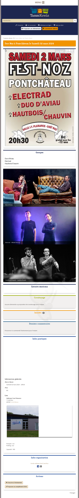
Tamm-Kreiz (8, 38)
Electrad (8, 161)
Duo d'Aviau (9, 158)
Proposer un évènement (31, 29)
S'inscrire (19, 25)
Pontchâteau (22, 43)
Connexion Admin (50, 29)
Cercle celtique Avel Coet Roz (39, 463)
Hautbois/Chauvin (12, 163)
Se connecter (30, 25)
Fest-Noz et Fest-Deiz (23, 38)
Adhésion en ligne (44, 25)
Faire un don (58, 25)
